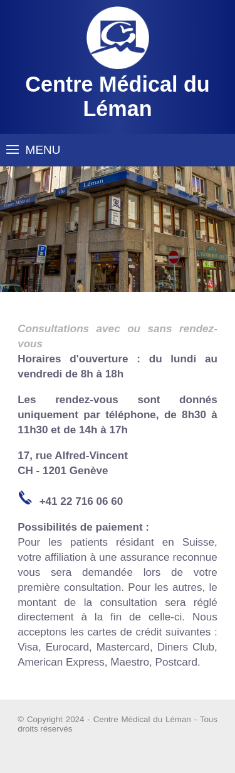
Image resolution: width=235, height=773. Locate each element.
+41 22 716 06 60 (81, 501)
